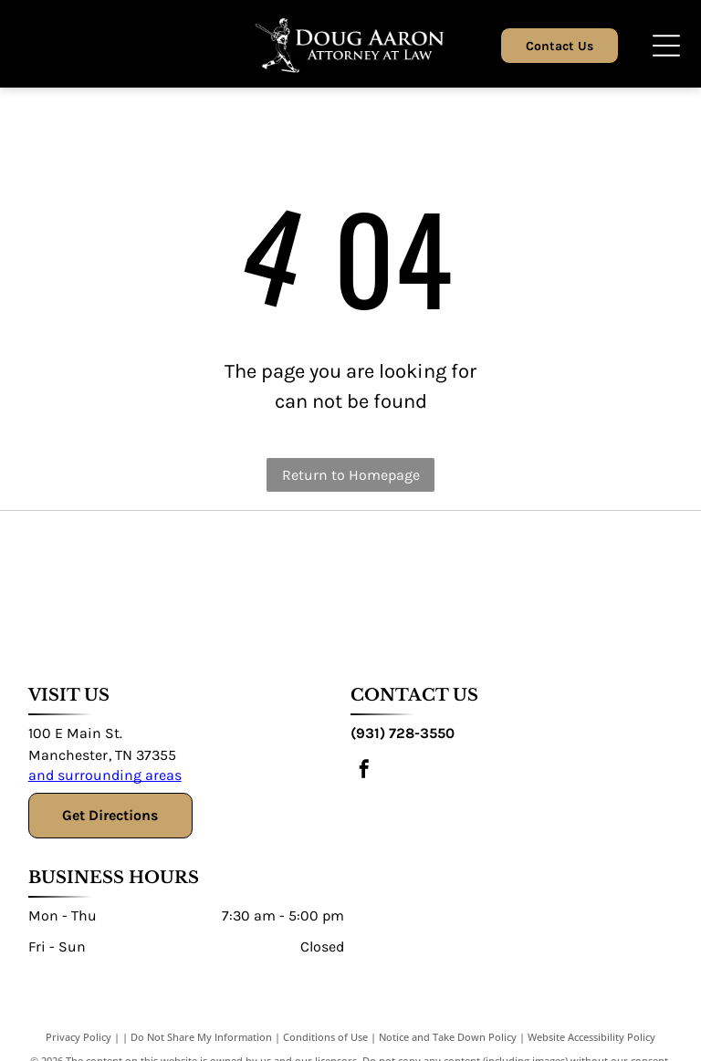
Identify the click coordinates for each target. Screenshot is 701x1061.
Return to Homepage (351, 475)
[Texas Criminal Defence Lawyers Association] (148, 585)
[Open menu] (666, 45)
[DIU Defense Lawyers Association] (417, 585)
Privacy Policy (78, 1037)
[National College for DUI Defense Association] (552, 585)
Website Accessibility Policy (591, 1037)
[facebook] (364, 771)
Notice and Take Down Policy (448, 1037)
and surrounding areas (105, 775)
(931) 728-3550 (402, 733)
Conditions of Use (325, 1037)
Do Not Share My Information (201, 1037)
